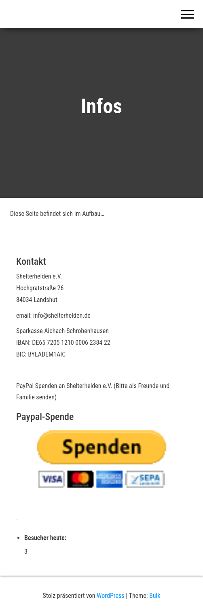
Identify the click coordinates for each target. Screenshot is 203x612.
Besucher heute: (46, 538)
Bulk (154, 595)
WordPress (110, 595)
